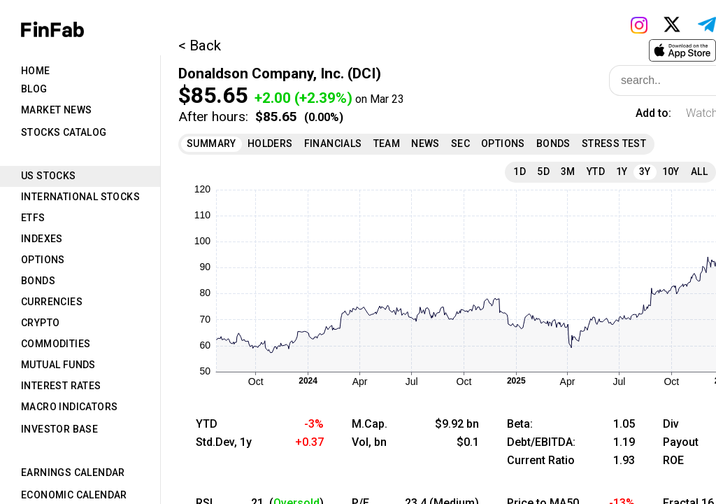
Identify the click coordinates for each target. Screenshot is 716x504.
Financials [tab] (333, 143)
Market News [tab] (56, 109)
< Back (199, 45)
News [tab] (425, 143)
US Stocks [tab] (48, 175)
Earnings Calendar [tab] (73, 472)
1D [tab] (519, 171)
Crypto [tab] (40, 322)
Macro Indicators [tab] (69, 406)
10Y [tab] (671, 171)
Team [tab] (387, 143)
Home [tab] (35, 70)
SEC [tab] (460, 143)
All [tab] (699, 171)
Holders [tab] (270, 143)
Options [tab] (43, 259)
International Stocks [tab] (80, 196)
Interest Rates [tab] (61, 385)
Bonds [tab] (38, 280)
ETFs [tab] (33, 217)
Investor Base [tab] (59, 429)
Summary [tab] (211, 143)
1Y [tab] (622, 171)
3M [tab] (568, 171)
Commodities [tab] (55, 343)
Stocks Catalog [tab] (64, 132)
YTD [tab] (596, 171)
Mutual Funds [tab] (58, 364)
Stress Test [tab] (614, 143)
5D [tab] (543, 171)
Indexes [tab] (42, 238)
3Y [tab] (645, 171)
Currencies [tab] (52, 301)
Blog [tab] (34, 88)
